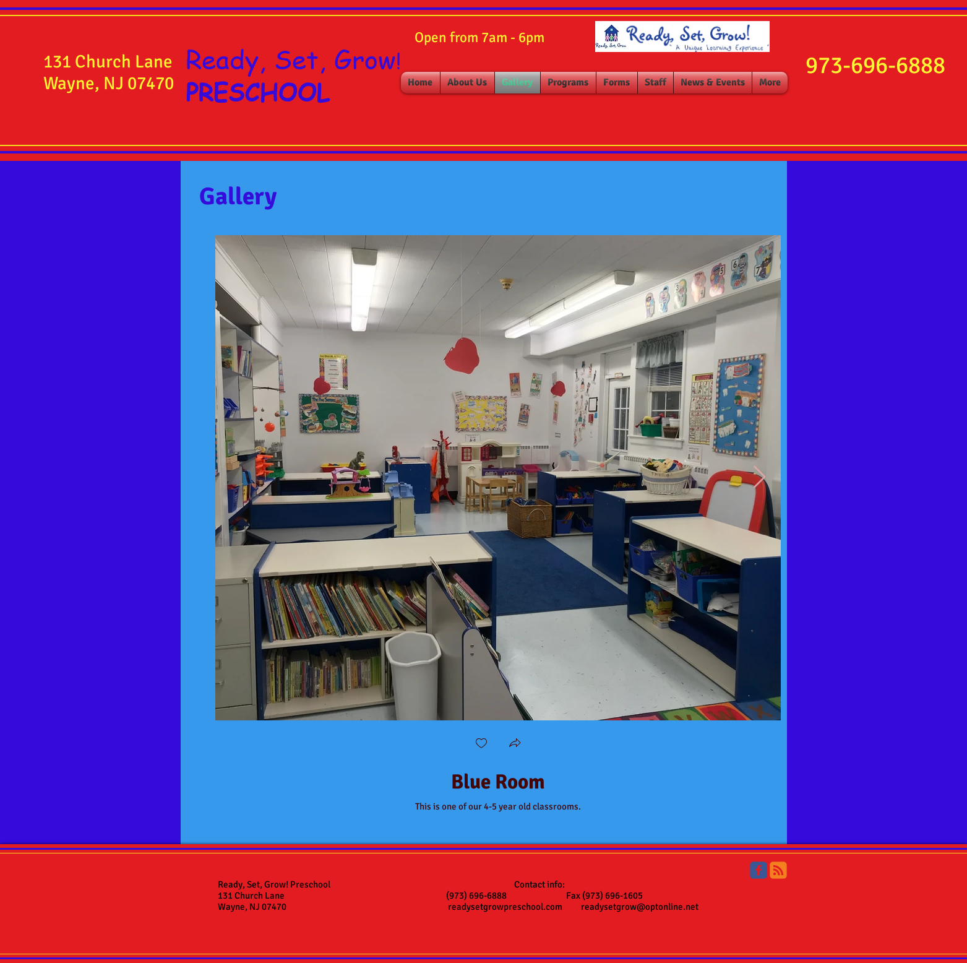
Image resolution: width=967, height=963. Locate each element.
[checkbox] (481, 744)
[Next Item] (759, 477)
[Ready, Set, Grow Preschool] (758, 870)
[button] (514, 744)
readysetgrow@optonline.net (639, 906)
